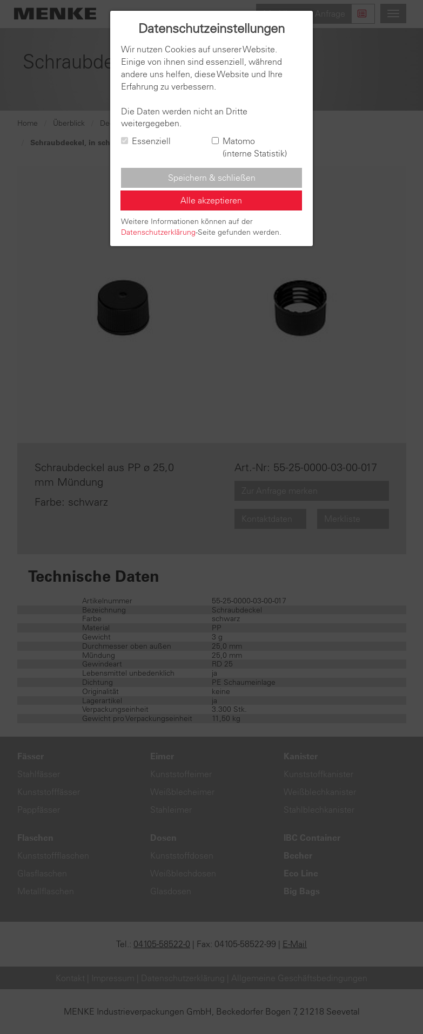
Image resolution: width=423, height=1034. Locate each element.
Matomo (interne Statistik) (249, 147)
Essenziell (146, 140)
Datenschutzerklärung (158, 232)
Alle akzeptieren (211, 200)
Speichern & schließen (212, 177)
